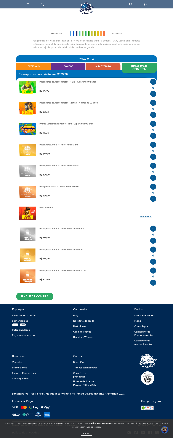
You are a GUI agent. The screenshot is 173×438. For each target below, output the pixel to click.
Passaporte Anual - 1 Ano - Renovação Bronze (62, 270)
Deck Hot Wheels (83, 337)
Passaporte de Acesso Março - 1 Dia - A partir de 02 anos (67, 82)
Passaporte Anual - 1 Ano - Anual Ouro (58, 145)
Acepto (86, 433)
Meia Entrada (46, 208)
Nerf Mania (79, 326)
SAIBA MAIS (146, 216)
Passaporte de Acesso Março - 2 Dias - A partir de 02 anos (68, 103)
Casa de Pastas (82, 331)
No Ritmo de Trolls (83, 321)
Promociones (19, 367)
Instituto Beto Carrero (24, 315)
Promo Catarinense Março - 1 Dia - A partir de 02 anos (66, 124)
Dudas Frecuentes (144, 315)
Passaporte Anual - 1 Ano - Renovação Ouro (61, 249)
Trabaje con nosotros (85, 367)
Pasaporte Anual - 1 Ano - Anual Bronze (59, 187)
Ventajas (17, 362)
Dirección (78, 362)
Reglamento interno (23, 335)
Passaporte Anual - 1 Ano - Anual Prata (58, 166)
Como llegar (141, 326)
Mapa (137, 321)
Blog (75, 315)
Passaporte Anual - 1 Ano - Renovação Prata (61, 229)
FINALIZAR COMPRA (139, 68)
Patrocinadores (21, 330)
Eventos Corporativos (24, 373)
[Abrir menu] (28, 4)
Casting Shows (20, 378)
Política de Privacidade (100, 423)
